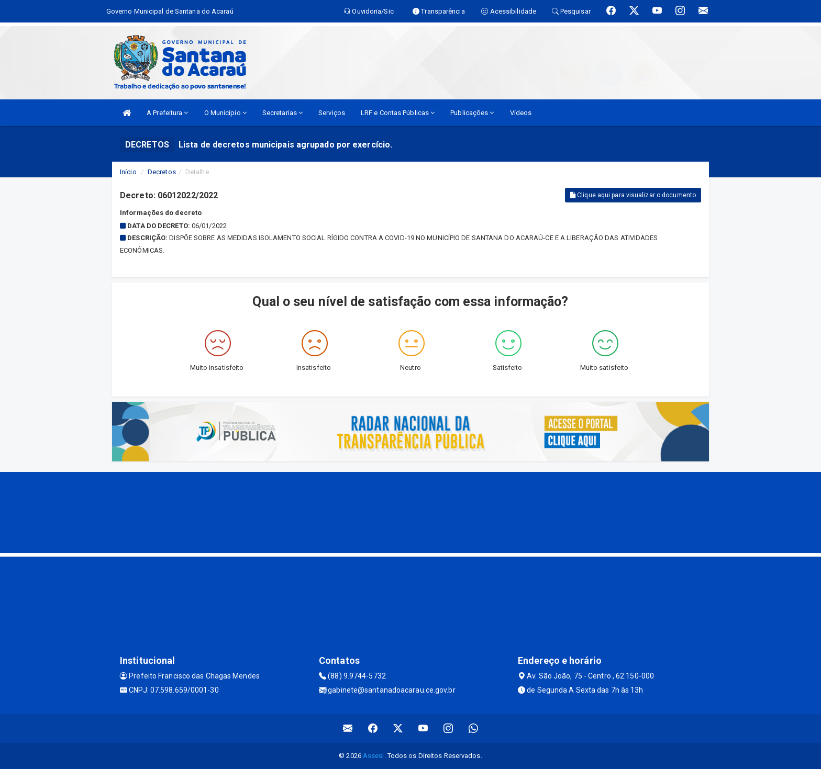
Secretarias (282, 113)
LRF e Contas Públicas (398, 113)
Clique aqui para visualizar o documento (633, 195)
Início (128, 172)
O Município (225, 113)
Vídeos (521, 113)
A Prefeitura (167, 113)
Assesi (373, 756)
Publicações (472, 113)
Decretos (162, 172)
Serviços (331, 113)
